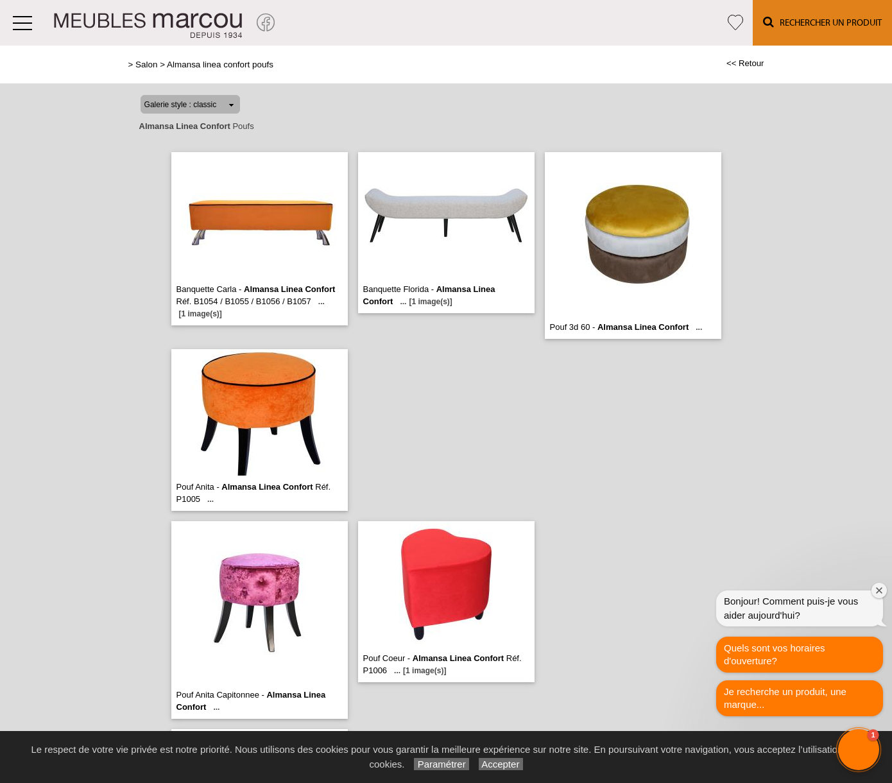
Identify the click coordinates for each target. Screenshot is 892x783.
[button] (858, 749)
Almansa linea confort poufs (220, 64)
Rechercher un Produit (822, 22)
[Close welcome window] (879, 590)
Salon (146, 64)
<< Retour (745, 63)
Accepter (500, 764)
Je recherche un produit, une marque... (785, 698)
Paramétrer (441, 764)
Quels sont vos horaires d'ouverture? (774, 654)
